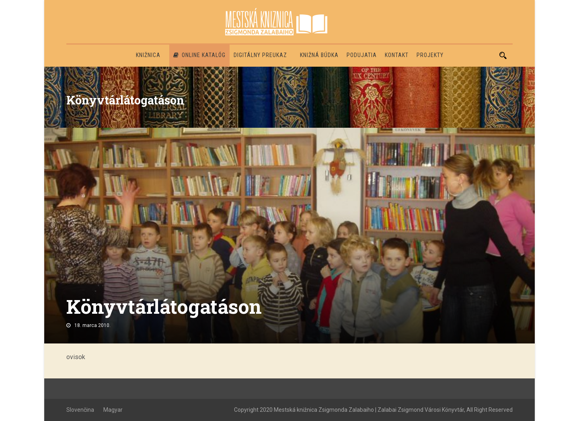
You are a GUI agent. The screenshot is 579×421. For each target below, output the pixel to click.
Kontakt (397, 55)
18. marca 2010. (92, 325)
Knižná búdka (319, 55)
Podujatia (362, 55)
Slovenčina (80, 410)
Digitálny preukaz (260, 55)
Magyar (113, 410)
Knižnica (148, 55)
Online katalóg (199, 55)
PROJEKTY (430, 55)
